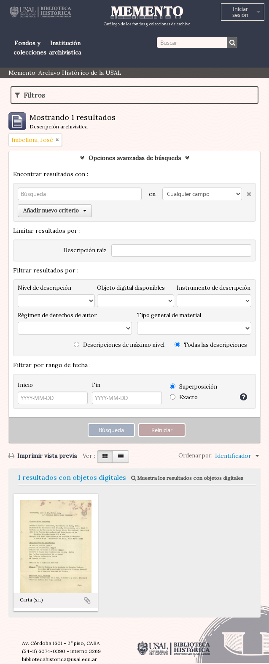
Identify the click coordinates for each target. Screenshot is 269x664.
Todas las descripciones (211, 344)
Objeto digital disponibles (131, 287)
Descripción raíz (85, 250)
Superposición (193, 386)
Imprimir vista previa (42, 456)
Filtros (30, 95)
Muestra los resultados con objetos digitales (187, 478)
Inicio (25, 385)
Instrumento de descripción (213, 287)
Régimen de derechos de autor (57, 315)
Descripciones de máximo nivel (119, 344)
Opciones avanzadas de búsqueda (135, 158)
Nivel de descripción (44, 287)
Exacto (184, 397)
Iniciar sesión (240, 12)
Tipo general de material (169, 315)
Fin (96, 385)
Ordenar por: (195, 455)
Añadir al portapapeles (87, 600)
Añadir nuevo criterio (54, 210)
